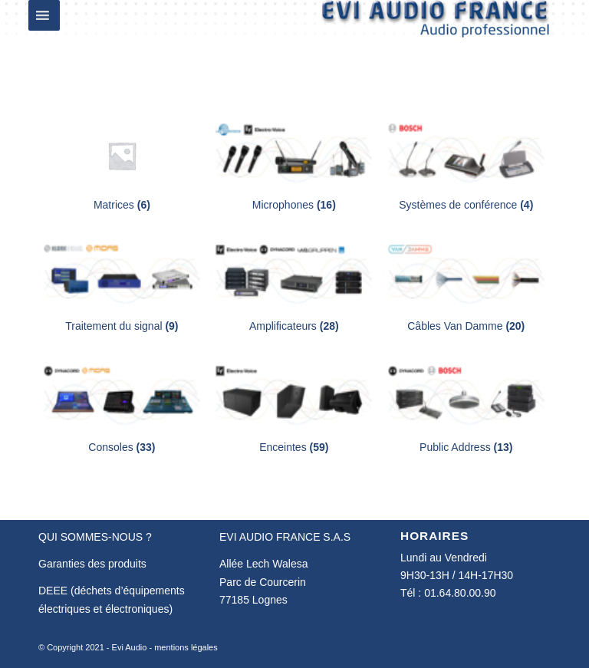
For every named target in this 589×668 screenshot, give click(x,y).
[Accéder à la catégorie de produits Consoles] (122, 407)
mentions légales (186, 647)
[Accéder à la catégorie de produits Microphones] (293, 164)
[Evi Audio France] (436, 33)
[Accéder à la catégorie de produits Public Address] (466, 407)
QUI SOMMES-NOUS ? (95, 537)
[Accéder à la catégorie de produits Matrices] (122, 164)
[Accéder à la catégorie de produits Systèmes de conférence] (466, 164)
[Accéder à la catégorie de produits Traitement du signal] (122, 286)
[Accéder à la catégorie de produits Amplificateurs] (293, 286)
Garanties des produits (92, 564)
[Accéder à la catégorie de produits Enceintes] (293, 407)
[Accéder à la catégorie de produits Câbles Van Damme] (466, 286)
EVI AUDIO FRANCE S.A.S (284, 537)
